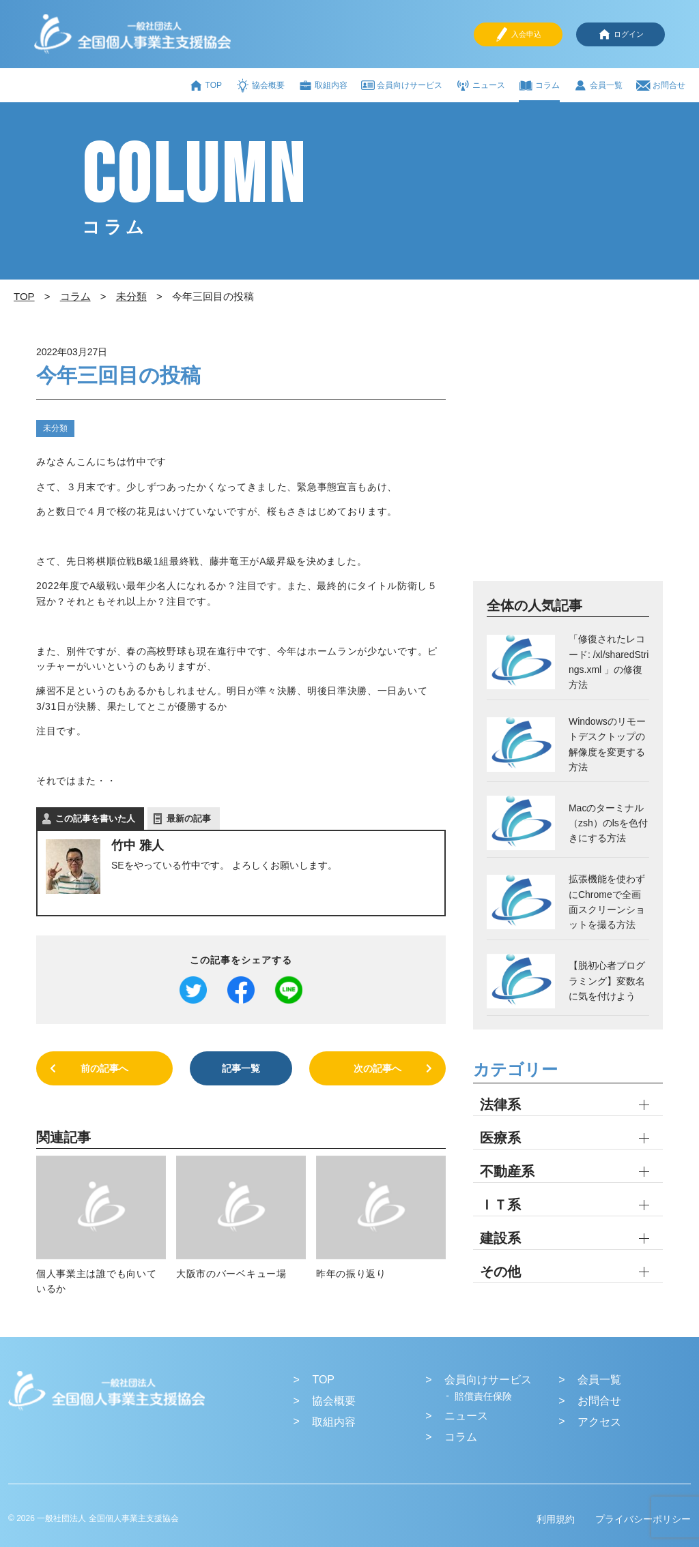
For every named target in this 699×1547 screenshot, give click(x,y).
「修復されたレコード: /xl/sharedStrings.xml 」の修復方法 (608, 661)
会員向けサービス (401, 85)
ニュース (480, 85)
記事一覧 (241, 1068)
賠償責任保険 (483, 1396)
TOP (205, 85)
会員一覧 (598, 85)
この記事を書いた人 (95, 818)
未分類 (55, 428)
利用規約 (556, 1519)
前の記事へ (104, 1068)
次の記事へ (377, 1068)
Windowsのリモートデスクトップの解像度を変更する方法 (607, 744)
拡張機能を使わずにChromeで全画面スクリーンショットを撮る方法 (607, 901)
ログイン (620, 34)
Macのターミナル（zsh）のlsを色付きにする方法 (608, 823)
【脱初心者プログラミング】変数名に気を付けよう (607, 981)
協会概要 (260, 85)
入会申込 (518, 34)
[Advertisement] (568, 460)
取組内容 (322, 85)
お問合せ (660, 85)
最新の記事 (189, 818)
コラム (539, 85)
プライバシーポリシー (643, 1519)
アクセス (599, 1422)
